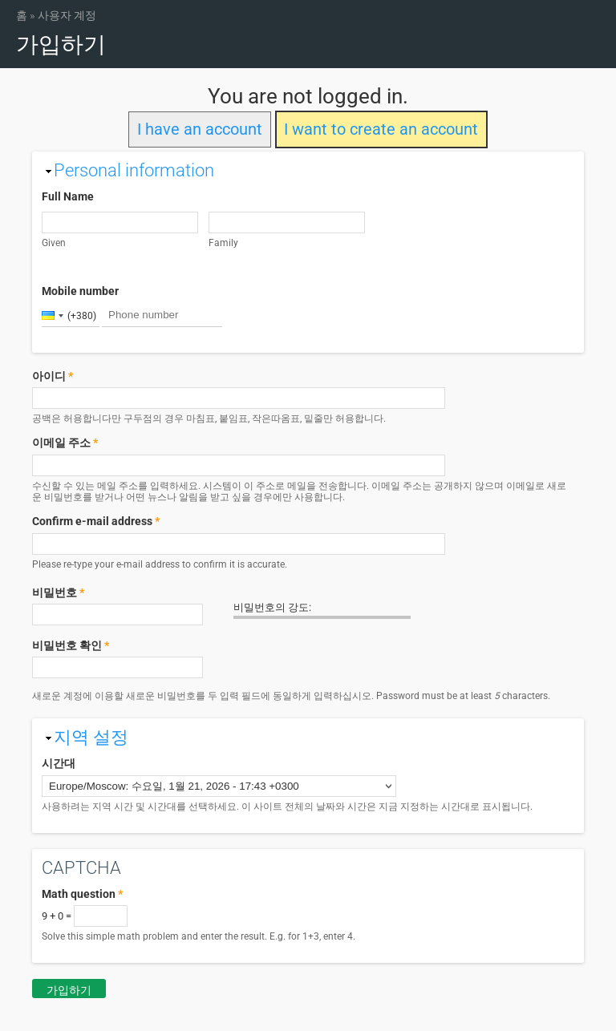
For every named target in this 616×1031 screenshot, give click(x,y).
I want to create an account (381, 129)
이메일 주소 (65, 442)
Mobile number (80, 291)
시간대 (58, 763)
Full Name (68, 196)
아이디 (52, 376)
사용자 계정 (67, 15)
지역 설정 (91, 737)
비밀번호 (58, 592)
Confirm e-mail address (96, 521)
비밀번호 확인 (70, 645)
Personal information (134, 170)
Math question (82, 893)
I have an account (199, 129)
